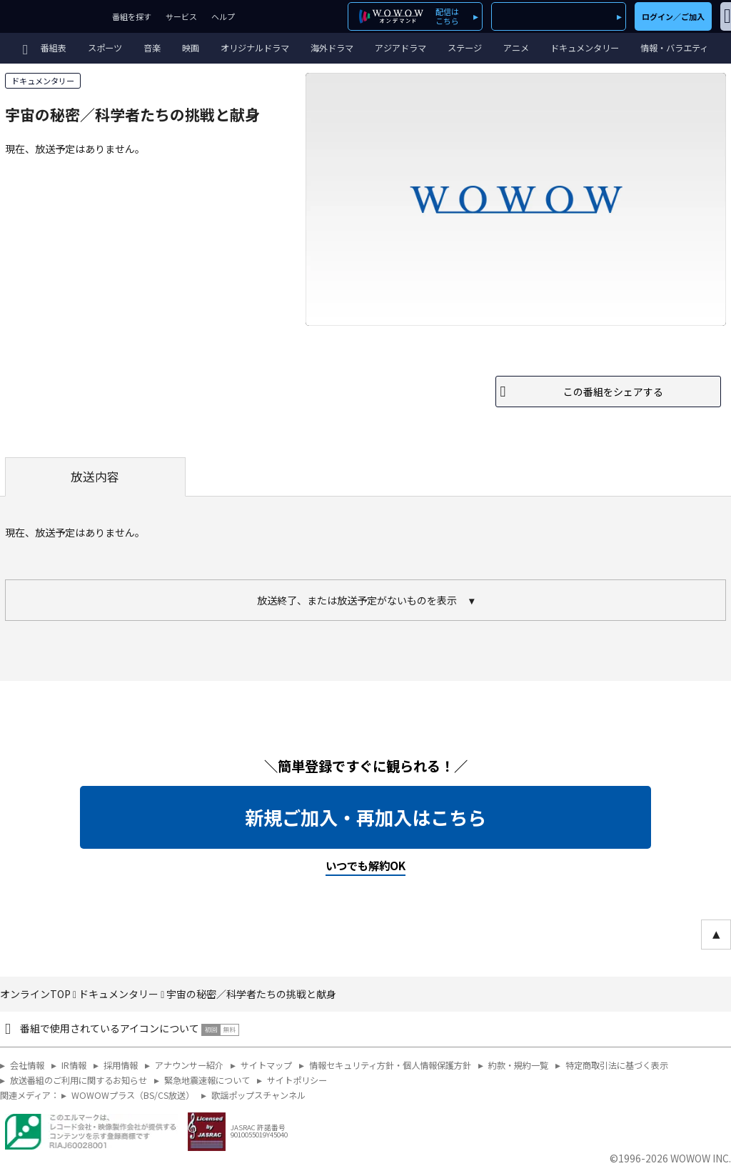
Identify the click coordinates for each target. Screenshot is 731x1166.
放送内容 (95, 476)
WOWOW (52, 16)
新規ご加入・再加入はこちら (365, 817)
